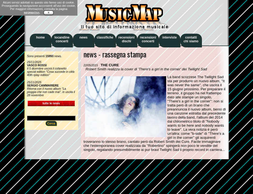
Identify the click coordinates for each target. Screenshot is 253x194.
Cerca (51, 123)
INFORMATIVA (32, 12)
